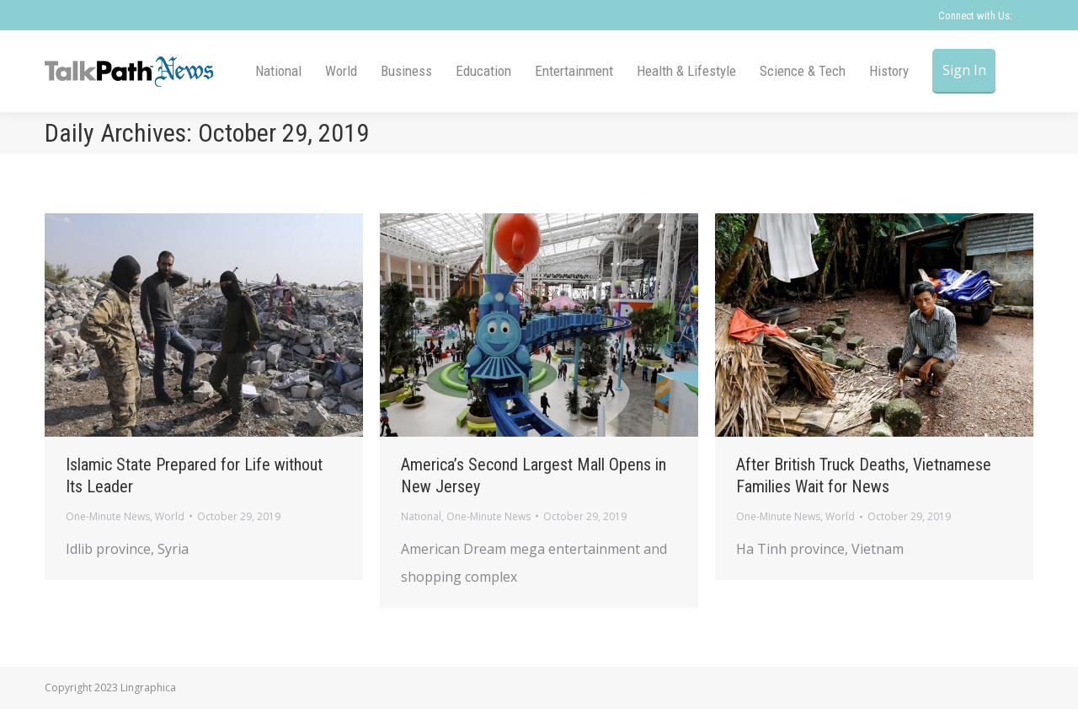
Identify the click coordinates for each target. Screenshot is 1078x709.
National (421, 516)
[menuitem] (278, 71)
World (169, 516)
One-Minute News (108, 516)
